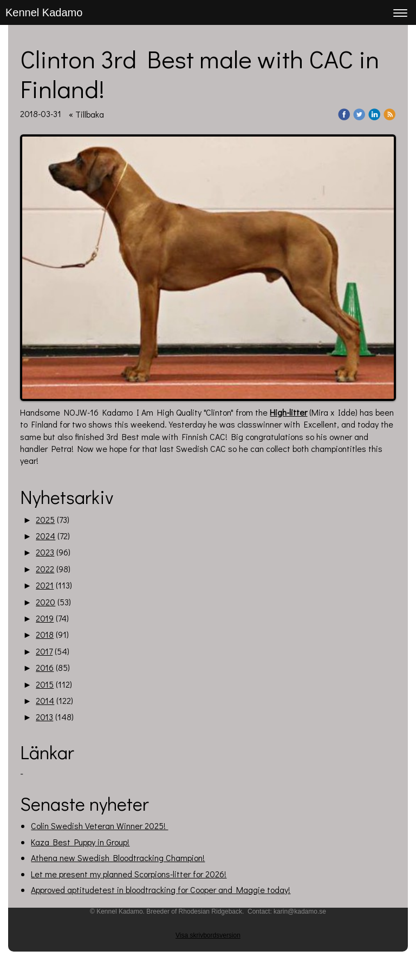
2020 (45, 601)
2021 (45, 585)
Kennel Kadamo (43, 12)
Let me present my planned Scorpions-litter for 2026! (128, 874)
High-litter (288, 412)
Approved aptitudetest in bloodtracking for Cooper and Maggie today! (160, 889)
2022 (45, 568)
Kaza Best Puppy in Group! (80, 842)
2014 (45, 700)
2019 (45, 618)
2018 (45, 634)
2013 (44, 716)
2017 (44, 651)
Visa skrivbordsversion (208, 935)
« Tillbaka (86, 114)
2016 (45, 667)
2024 (45, 535)
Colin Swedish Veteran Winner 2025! (99, 825)
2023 (45, 552)
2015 (45, 684)
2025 (45, 519)
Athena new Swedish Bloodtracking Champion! (118, 857)
